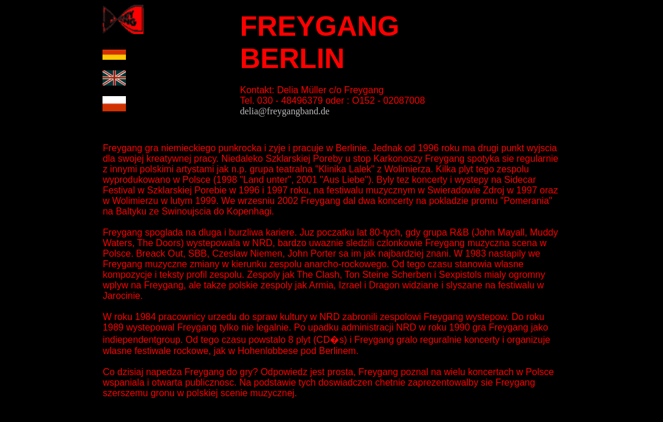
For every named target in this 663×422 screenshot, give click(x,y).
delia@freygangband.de (285, 111)
